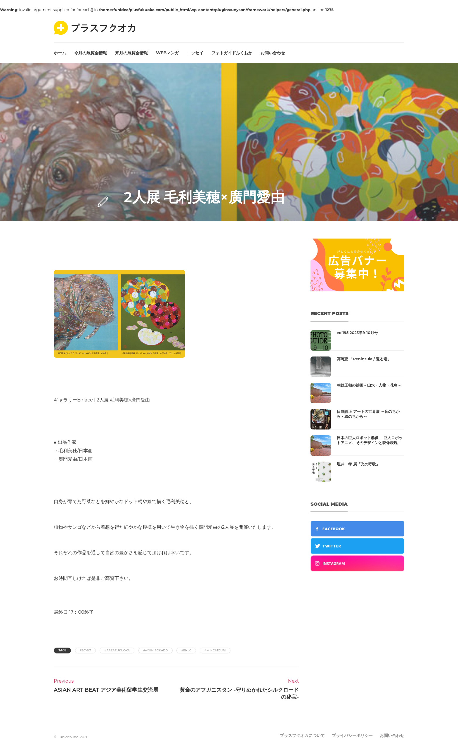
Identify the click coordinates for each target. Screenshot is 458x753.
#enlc (186, 650)
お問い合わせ (273, 52)
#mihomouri (214, 650)
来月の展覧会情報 (131, 52)
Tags (62, 650)
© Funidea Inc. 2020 (71, 737)
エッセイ (195, 52)
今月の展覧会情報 (90, 52)
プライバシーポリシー (352, 735)
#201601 (85, 650)
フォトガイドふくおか (231, 52)
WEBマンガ (167, 52)
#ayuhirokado (155, 650)
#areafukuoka (117, 650)
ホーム (60, 52)
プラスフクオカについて (302, 735)
